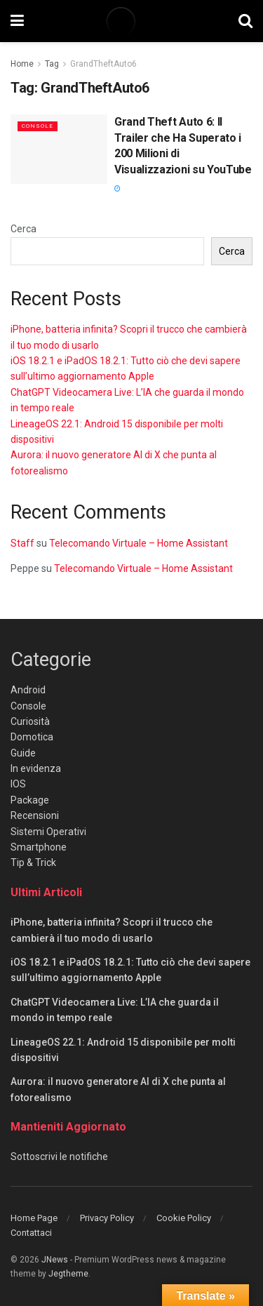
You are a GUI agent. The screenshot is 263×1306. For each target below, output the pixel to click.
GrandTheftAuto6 (103, 64)
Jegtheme (68, 1274)
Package (30, 800)
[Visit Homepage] (131, 21)
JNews (54, 1260)
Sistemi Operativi (48, 831)
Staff (22, 543)
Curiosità (30, 721)
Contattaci (31, 1232)
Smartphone (39, 847)
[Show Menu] (17, 21)
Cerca (23, 228)
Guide (23, 753)
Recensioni (35, 815)
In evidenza (36, 768)
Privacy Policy (107, 1218)
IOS (18, 783)
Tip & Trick (33, 862)
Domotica (32, 736)
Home (22, 64)
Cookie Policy (183, 1218)
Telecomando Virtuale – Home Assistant (138, 543)
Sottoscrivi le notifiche (59, 1156)
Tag (52, 64)
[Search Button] (245, 21)
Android (28, 689)
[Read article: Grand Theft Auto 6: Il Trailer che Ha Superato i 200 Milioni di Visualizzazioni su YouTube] (59, 149)
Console (37, 126)
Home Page (34, 1218)
